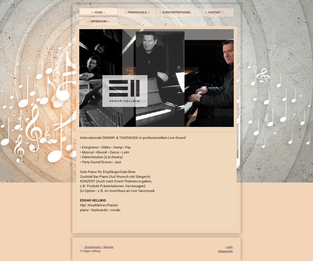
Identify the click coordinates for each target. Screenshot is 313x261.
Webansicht (225, 251)
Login (229, 247)
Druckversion (91, 247)
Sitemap (108, 247)
